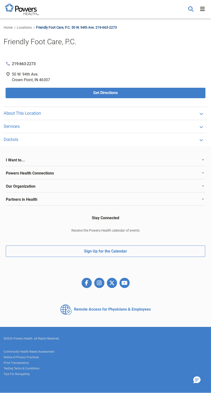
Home (8, 27)
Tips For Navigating (17, 374)
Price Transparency (16, 363)
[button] (191, 9)
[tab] (105, 160)
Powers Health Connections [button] (30, 173)
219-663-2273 (24, 63)
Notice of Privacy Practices (21, 357)
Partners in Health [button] (21, 199)
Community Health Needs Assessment (29, 351)
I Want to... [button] (15, 160)
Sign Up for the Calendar (105, 251)
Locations (24, 27)
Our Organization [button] (20, 186)
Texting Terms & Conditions (21, 368)
